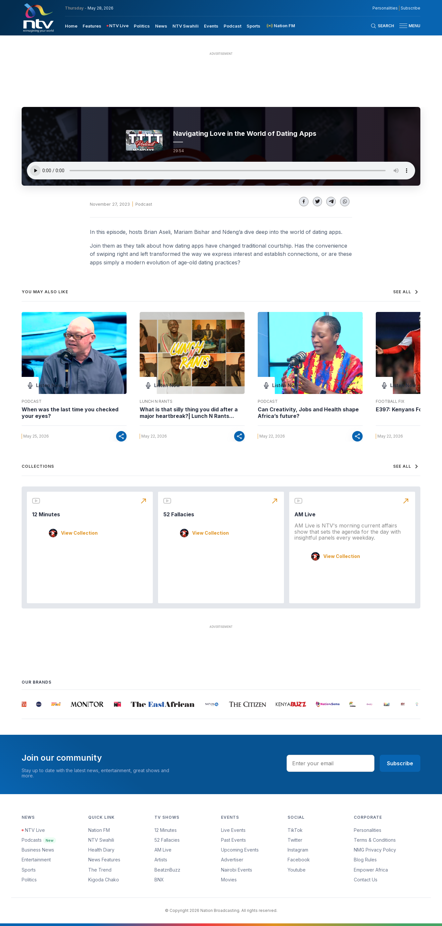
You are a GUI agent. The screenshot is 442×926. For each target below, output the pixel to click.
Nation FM (99, 830)
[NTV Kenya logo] (38, 17)
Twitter (295, 840)
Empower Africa (371, 870)
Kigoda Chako (103, 879)
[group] (25, 704)
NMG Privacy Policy (375, 850)
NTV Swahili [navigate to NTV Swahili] (185, 26)
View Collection (79, 533)
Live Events (233, 830)
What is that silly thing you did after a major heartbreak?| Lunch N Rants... (189, 412)
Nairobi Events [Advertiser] (236, 870)
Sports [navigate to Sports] (253, 26)
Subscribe (400, 763)
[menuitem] (71, 26)
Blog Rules (365, 859)
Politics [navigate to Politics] (142, 26)
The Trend (99, 870)
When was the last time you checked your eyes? (70, 412)
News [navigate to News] (161, 26)
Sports (29, 870)
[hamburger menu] (403, 26)
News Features (104, 859)
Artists (160, 859)
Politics (29, 879)
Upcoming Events (240, 850)
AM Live (304, 514)
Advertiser (232, 859)
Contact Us (365, 879)
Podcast (143, 204)
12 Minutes (46, 514)
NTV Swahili (101, 840)
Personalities (367, 830)
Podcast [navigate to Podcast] (232, 26)
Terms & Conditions (375, 840)
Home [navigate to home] (71, 26)
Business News (38, 850)
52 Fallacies (178, 514)
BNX (159, 879)
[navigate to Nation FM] (280, 26)
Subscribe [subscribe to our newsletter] (410, 8)
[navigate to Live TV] (118, 25)
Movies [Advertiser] (229, 879)
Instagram (298, 850)
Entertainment (36, 859)
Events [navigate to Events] (211, 26)
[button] (407, 26)
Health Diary (101, 850)
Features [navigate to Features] (92, 26)
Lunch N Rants (156, 401)
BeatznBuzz (167, 870)
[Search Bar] (382, 26)
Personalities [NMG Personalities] (385, 8)
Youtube (297, 870)
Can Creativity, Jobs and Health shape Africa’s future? (308, 412)
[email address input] (330, 763)
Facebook (299, 859)
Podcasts (39, 840)
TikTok (295, 830)
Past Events (233, 840)
